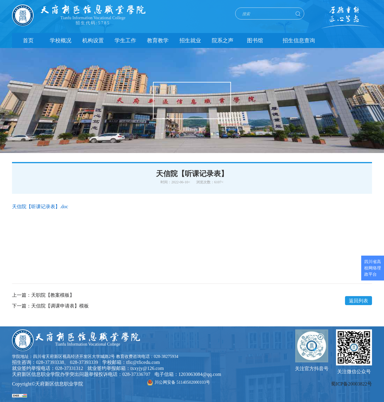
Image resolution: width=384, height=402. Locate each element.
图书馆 (255, 41)
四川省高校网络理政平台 (372, 268)
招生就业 (190, 41)
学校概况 (60, 41)
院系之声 (222, 41)
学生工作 (125, 41)
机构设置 (93, 41)
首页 (28, 41)
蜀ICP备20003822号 (351, 383)
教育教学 (158, 41)
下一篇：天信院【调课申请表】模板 (50, 306)
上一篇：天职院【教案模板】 (43, 295)
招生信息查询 (299, 41)
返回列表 (358, 300)
